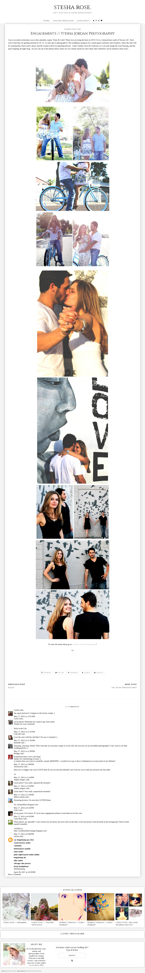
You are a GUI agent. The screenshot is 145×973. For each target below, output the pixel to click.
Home (46, 21)
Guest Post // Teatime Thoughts (42, 923)
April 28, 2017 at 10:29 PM (24, 872)
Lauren (16, 710)
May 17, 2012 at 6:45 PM (24, 816)
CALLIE (17, 734)
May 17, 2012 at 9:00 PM (24, 834)
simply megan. (19, 780)
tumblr (86, 672)
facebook (46, 672)
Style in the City (20, 728)
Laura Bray (18, 819)
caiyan (16, 836)
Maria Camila (19, 797)
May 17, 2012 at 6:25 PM (24, 808)
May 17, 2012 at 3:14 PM (24, 777)
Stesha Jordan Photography (84, 644)
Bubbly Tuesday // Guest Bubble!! (72, 923)
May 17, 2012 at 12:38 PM (24, 751)
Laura (16, 810)
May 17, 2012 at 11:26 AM (24, 740)
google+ (99, 672)
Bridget (17, 753)
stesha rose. (72, 7)
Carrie (16, 719)
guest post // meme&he (15, 922)
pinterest (73, 672)
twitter (59, 672)
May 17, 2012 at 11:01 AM (24, 716)
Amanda (17, 743)
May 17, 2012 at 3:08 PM (24, 764)
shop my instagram (63, 21)
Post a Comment (14, 874)
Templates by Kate (34, 971)
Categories (83, 21)
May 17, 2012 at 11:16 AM (24, 732)
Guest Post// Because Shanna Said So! (127, 923)
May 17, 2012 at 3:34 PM (24, 786)
